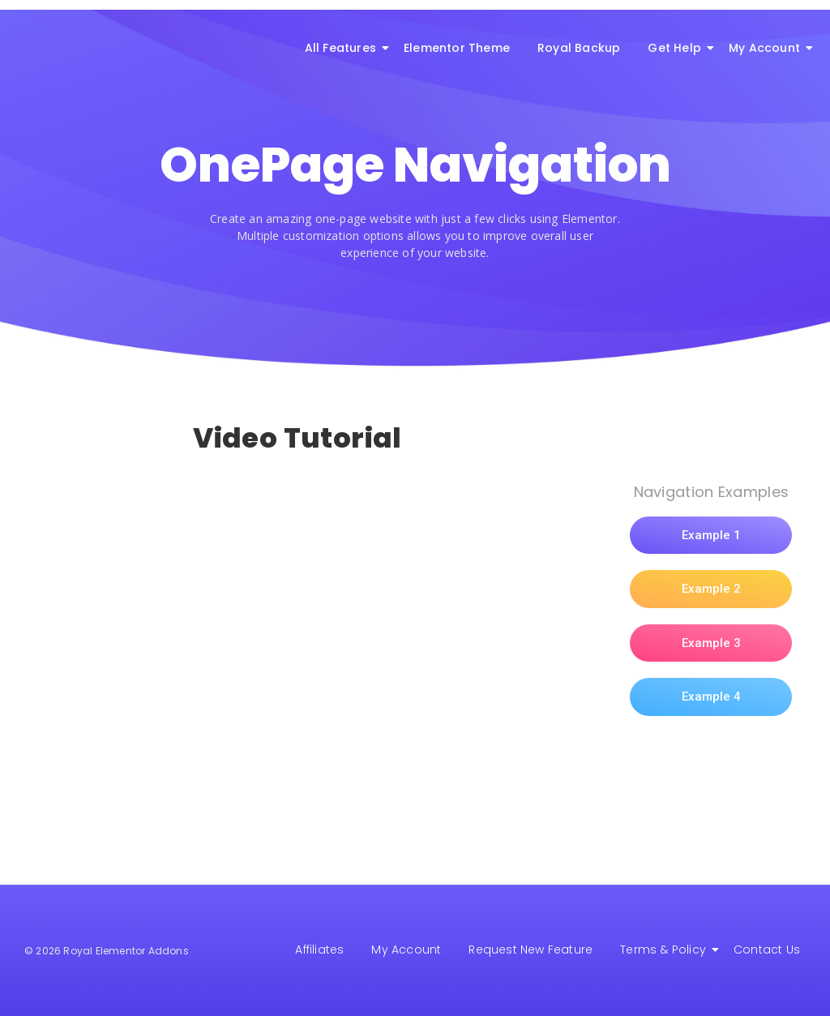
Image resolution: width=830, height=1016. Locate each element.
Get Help (677, 48)
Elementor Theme (457, 48)
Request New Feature (530, 949)
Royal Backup (578, 48)
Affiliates (319, 949)
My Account (767, 48)
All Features (343, 48)
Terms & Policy (666, 949)
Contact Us (767, 949)
